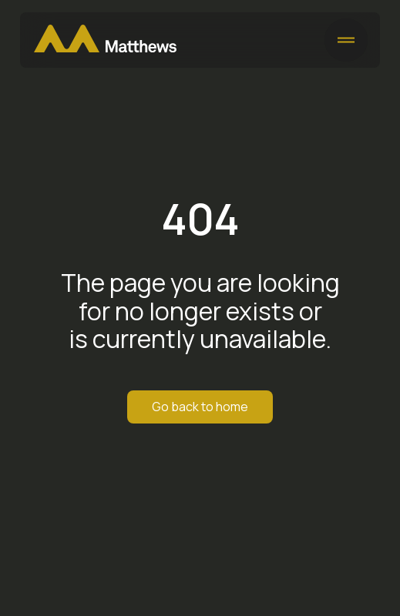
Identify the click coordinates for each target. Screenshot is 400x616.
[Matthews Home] (105, 40)
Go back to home (200, 406)
